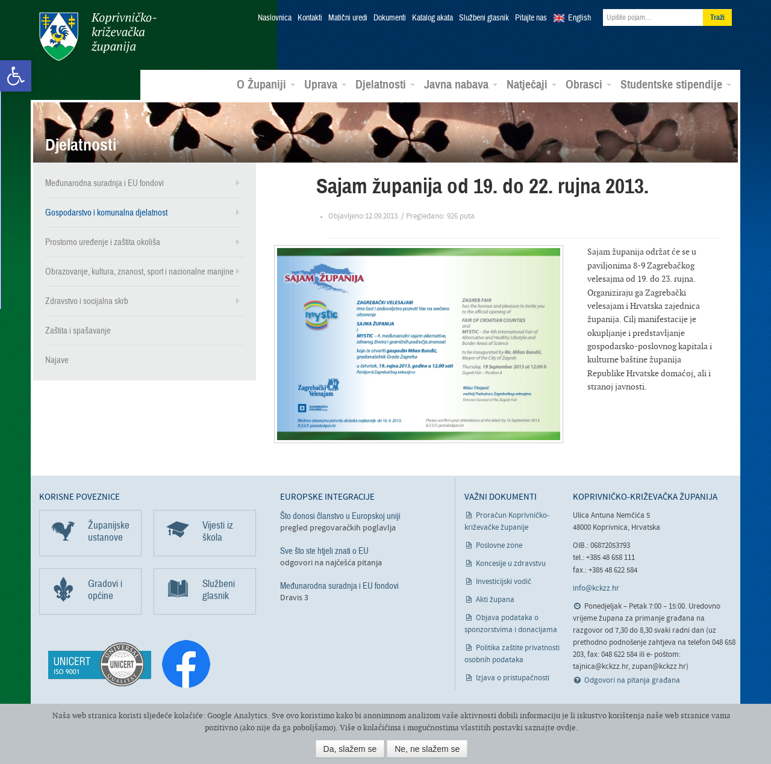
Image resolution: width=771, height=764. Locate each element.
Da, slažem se (350, 749)
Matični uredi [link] (347, 18)
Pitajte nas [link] (531, 18)
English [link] (579, 18)
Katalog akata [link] (432, 18)
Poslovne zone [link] (499, 546)
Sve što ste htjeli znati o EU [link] (324, 551)
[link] (15, 76)
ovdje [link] (566, 727)
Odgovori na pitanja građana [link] (632, 681)
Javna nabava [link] (461, 85)
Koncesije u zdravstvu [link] (511, 564)
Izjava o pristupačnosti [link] (512, 678)
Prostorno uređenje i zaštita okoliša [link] (102, 242)
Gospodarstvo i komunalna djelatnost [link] (106, 213)
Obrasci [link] (588, 85)
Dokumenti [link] (389, 18)
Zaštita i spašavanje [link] (78, 331)
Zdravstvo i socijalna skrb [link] (86, 301)
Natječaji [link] (532, 85)
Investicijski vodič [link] (503, 582)
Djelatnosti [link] (385, 85)
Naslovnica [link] (275, 18)
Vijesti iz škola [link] (217, 531)
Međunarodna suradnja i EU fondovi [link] (104, 183)
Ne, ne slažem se (427, 749)
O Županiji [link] (266, 85)
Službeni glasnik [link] (484, 18)
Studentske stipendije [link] (675, 85)
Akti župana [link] (495, 600)
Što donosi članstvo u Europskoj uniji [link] (340, 516)
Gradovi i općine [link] (105, 589)
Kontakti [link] (310, 18)
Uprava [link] (325, 85)
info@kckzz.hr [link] (596, 588)
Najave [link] (57, 360)
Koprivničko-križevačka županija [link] (98, 36)
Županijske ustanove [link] (109, 531)
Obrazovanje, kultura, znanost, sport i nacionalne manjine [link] (139, 272)
